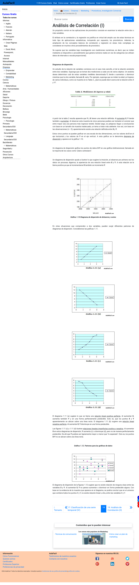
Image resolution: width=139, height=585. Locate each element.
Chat (55, 3)
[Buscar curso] (86, 19)
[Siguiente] (120, 508)
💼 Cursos (64, 11)
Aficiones (6, 92)
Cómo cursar (63, 3)
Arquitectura (8, 157)
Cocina (5, 80)
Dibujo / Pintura (9, 100)
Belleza (6, 109)
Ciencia (6, 83)
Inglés (8, 24)
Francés (9, 27)
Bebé (5, 115)
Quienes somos (9, 559)
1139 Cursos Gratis (44, 3)
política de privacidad (60, 571)
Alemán (9, 30)
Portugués (10, 37)
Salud (5, 95)
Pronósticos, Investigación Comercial (106, 11)
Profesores (90, 3)
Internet (6, 59)
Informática (7, 39)
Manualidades (8, 61)
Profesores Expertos (11, 564)
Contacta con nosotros (58, 559)
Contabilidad (11, 74)
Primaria (6, 124)
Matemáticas (11, 86)
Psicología (7, 118)
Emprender (10, 70)
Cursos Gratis (9, 14)
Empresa (6, 67)
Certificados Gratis (77, 3)
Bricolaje (6, 112)
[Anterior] (82, 508)
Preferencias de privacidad (13, 567)
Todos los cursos (10, 18)
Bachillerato (7, 142)
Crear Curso (101, 3)
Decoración (7, 106)
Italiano (9, 33)
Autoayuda (7, 64)
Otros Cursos (8, 155)
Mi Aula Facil (122, 3)
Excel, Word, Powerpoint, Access (9, 52)
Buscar (128, 19)
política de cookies (74, 571)
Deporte (6, 97)
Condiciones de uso (48, 571)
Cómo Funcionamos (11, 556)
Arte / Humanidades (11, 89)
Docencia (6, 103)
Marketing (10, 77)
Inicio (4, 9)
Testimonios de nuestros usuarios (62, 556)
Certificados (7, 561)
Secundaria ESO (9, 127)
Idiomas (6, 20)
